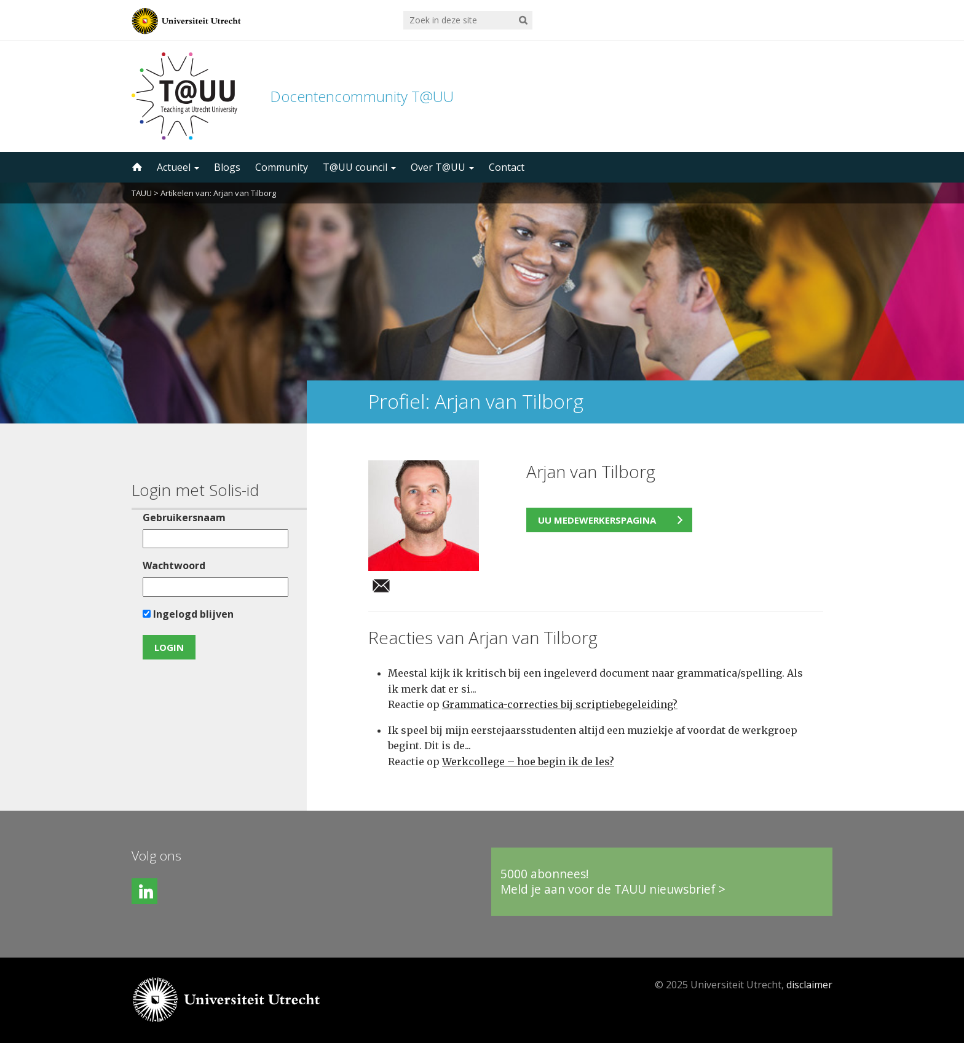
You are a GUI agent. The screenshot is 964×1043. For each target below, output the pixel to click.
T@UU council (359, 167)
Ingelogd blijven (188, 614)
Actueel (178, 167)
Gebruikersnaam (184, 517)
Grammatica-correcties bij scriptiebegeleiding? (560, 704)
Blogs (227, 167)
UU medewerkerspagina (597, 520)
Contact (506, 167)
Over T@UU (442, 167)
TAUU (142, 193)
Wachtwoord (174, 565)
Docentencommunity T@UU (362, 96)
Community (281, 167)
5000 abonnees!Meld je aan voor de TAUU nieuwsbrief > (612, 881)
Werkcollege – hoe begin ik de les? (528, 761)
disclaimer (809, 984)
